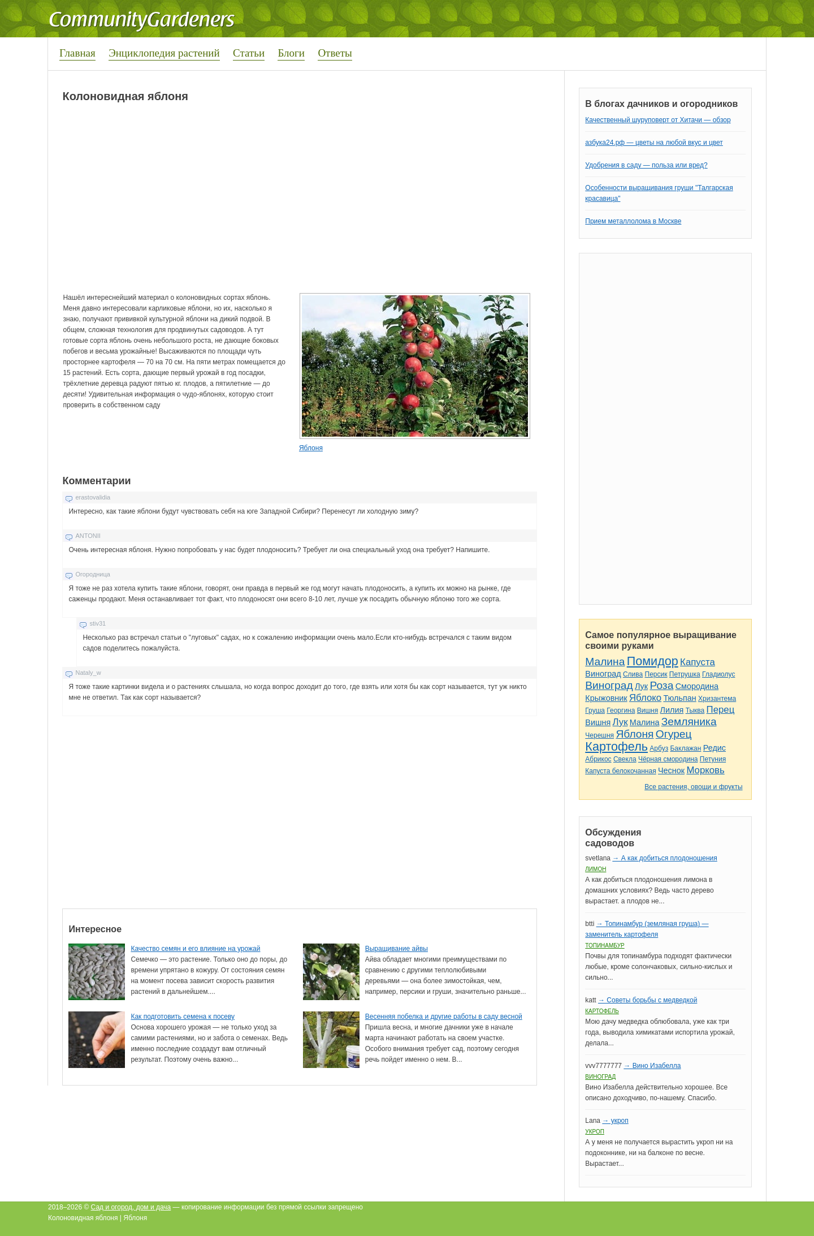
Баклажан (685, 748)
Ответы (335, 53)
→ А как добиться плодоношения (664, 858)
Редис (714, 747)
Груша (595, 710)
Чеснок (671, 770)
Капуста (697, 662)
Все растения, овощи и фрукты (693, 787)
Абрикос (598, 759)
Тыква (695, 710)
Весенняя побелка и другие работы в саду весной (443, 1016)
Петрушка (684, 674)
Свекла (625, 759)
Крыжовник (606, 698)
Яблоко (645, 697)
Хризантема (717, 699)
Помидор (652, 661)
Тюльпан (679, 698)
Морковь (705, 770)
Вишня (647, 710)
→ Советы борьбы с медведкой (647, 1000)
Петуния (713, 759)
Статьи (249, 53)
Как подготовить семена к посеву (183, 1016)
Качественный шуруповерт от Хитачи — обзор (657, 120)
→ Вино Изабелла (652, 1066)
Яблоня (311, 448)
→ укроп (615, 1121)
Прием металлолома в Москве (633, 221)
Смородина (697, 686)
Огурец (674, 734)
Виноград (603, 673)
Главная (77, 53)
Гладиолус (718, 674)
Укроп (594, 1132)
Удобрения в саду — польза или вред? (646, 165)
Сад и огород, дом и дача (131, 1207)
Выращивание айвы (396, 949)
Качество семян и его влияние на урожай (195, 949)
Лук (641, 686)
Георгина (621, 710)
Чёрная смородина (668, 759)
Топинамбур (604, 945)
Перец (721, 709)
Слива (633, 674)
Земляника (689, 721)
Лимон (595, 869)
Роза (661, 685)
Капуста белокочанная (620, 771)
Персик (656, 674)
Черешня (599, 735)
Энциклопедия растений (164, 53)
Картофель (616, 746)
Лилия (672, 709)
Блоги (291, 53)
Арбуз (659, 748)
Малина (605, 661)
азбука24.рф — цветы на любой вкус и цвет (654, 143)
